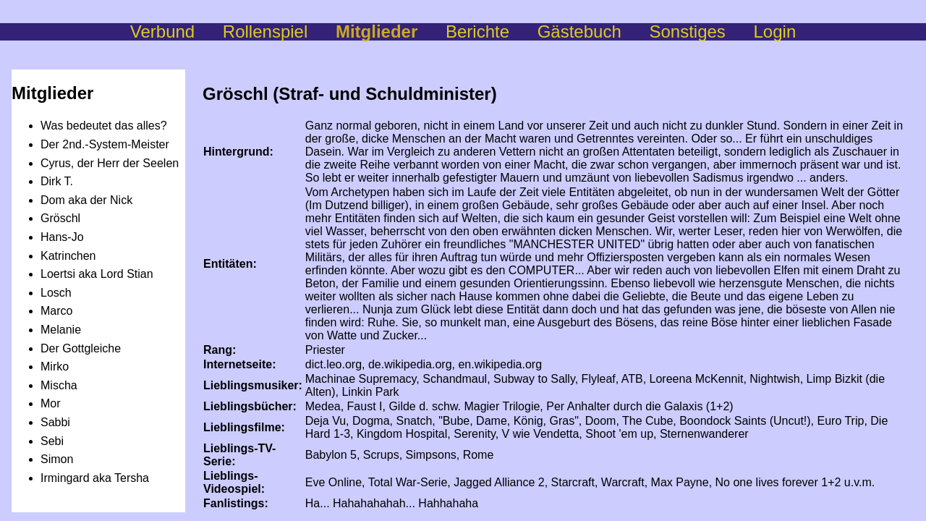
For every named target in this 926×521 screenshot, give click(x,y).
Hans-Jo (62, 237)
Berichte (492, 31)
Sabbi (55, 422)
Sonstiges (701, 31)
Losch (56, 293)
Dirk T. (57, 181)
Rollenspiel (279, 31)
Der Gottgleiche (81, 348)
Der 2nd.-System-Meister (105, 144)
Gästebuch (594, 31)
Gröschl (60, 218)
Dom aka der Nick (86, 200)
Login (775, 31)
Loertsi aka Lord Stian (97, 274)
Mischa (59, 385)
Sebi (52, 441)
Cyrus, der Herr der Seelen (110, 163)
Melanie (61, 329)
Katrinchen (68, 256)
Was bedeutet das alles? (104, 125)
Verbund (176, 31)
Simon (57, 459)
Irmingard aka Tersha (95, 478)
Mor (51, 403)
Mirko (55, 366)
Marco (56, 311)
